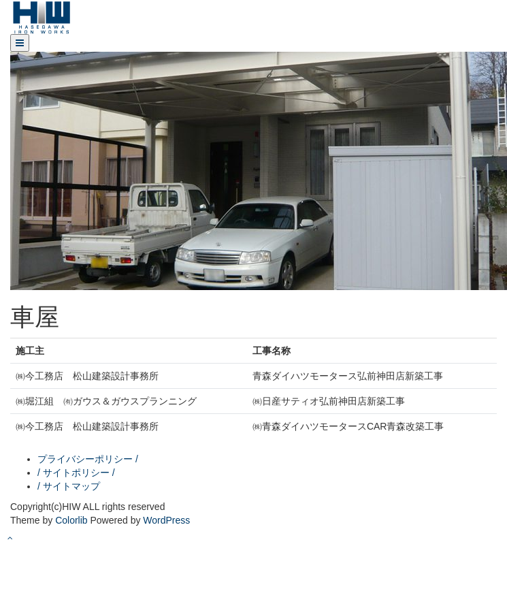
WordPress (166, 520)
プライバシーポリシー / (87, 458)
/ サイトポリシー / (76, 472)
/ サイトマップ (68, 486)
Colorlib (71, 520)
